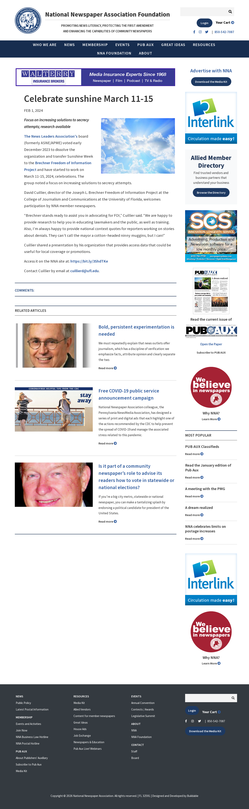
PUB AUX (145, 44)
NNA (134, 730)
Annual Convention (143, 703)
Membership (95, 44)
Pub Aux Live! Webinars (88, 748)
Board (135, 758)
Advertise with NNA (211, 71)
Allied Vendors (82, 709)
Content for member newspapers (94, 716)
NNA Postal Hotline (27, 743)
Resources (204, 44)
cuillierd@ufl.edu (84, 270)
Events (122, 44)
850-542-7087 (216, 721)
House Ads (80, 729)
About (145, 53)
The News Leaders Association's (51, 136)
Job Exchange (82, 735)
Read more (108, 368)
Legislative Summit (143, 716)
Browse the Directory (211, 192)
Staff (134, 751)
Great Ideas (173, 44)
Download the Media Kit (211, 82)
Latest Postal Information (32, 709)
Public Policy (23, 703)
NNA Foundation (114, 53)
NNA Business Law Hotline (32, 737)
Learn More (211, 419)
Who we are (45, 44)
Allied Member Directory (211, 161)
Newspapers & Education (89, 742)
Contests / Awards (142, 709)
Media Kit (21, 771)
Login (204, 23)
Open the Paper (211, 344)
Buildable (192, 796)
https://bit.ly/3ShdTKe (89, 261)
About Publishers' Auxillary (32, 758)
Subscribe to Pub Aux (29, 764)
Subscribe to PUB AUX (211, 352)
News (69, 44)
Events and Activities (28, 724)
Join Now (21, 730)
